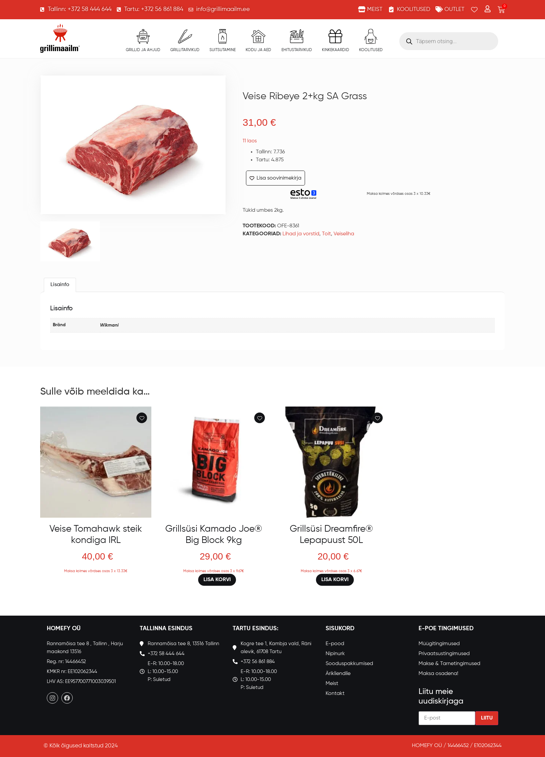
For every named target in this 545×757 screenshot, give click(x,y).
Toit (326, 234)
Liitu (487, 718)
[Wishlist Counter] (474, 9)
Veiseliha (344, 234)
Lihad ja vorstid (300, 234)
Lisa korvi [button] (217, 579)
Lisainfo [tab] (59, 284)
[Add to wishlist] (141, 418)
